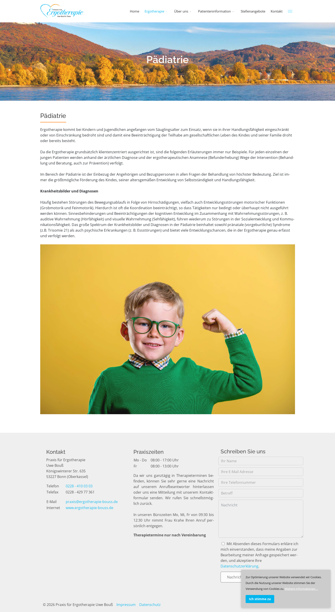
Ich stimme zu (260, 599)
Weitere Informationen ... (301, 589)
